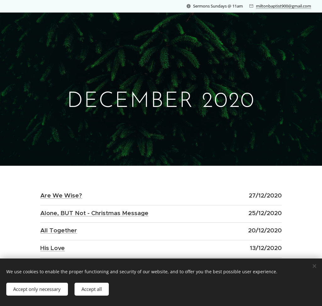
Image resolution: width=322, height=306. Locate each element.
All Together (58, 230)
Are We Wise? (61, 195)
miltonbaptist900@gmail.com (283, 6)
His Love (52, 247)
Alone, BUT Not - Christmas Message (94, 212)
